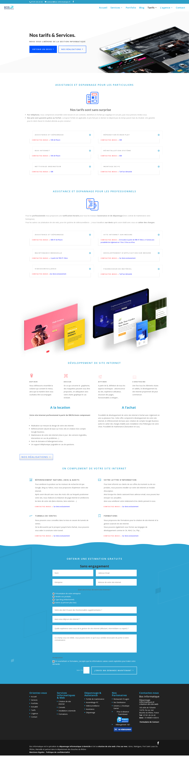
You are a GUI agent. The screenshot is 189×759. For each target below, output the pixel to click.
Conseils (62, 707)
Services (115, 8)
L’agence (165, 8)
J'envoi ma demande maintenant (113, 670)
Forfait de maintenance (95, 699)
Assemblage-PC (92, 702)
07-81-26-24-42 (147, 715)
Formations (63, 714)
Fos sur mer (122, 746)
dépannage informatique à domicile (75, 746)
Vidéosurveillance (92, 706)
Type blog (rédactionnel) (63, 599)
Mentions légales (36, 752)
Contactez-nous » (41, 140)
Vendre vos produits (61, 596)
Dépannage (90, 712)
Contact (180, 8)
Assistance (90, 709)
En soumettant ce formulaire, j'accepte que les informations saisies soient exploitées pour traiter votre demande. (93, 662)
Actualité (34, 707)
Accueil (103, 8)
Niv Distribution (120, 702)
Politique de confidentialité (58, 752)
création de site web (106, 746)
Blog (141, 8)
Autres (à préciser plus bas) (64, 602)
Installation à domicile (67, 711)
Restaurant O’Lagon (121, 699)
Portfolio (131, 8)
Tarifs (151, 8)
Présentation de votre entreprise (66, 593)
